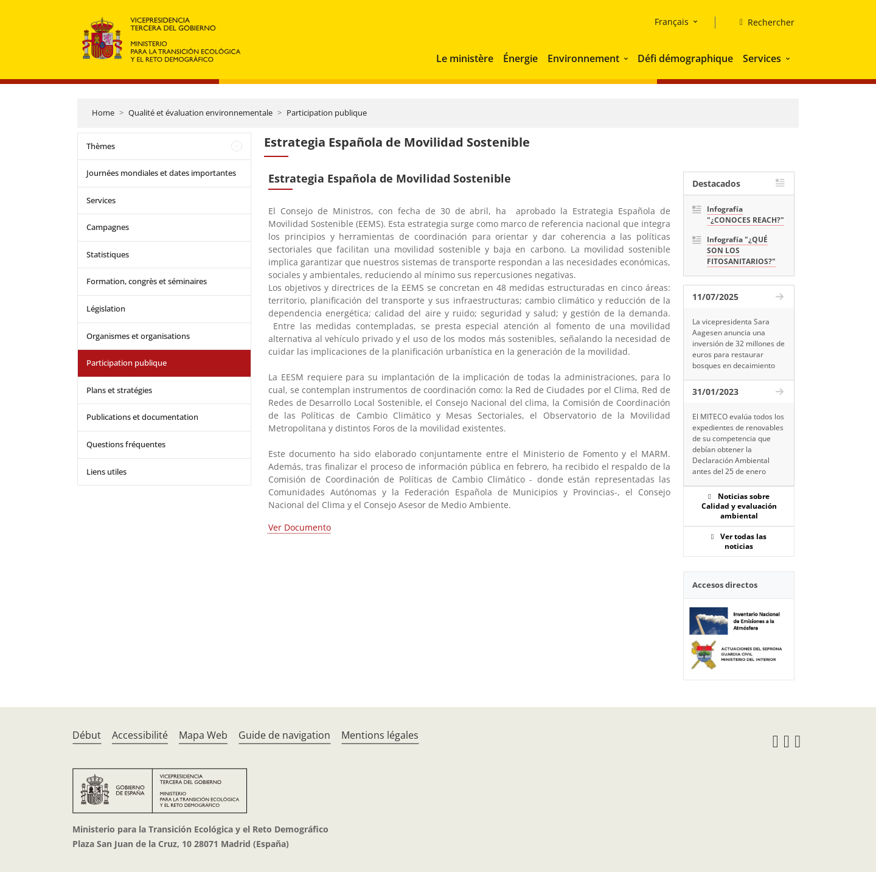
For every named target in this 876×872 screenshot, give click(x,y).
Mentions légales (380, 735)
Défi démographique (685, 58)
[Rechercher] (762, 22)
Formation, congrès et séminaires (146, 281)
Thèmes (100, 146)
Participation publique (327, 112)
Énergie (520, 58)
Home (103, 112)
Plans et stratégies (119, 390)
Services (762, 58)
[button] (627, 58)
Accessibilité (140, 735)
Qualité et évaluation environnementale (200, 112)
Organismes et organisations (138, 335)
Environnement (583, 58)
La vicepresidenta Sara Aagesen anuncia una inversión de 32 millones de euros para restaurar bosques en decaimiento (738, 343)
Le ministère (464, 58)
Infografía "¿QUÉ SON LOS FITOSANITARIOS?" (741, 250)
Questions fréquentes (125, 444)
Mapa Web (203, 735)
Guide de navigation (284, 735)
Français (672, 21)
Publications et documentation (142, 416)
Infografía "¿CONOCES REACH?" (745, 214)
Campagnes (107, 226)
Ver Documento (299, 527)
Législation (105, 308)
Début (86, 735)
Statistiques (107, 254)
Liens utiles (106, 471)
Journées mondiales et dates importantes (161, 172)
